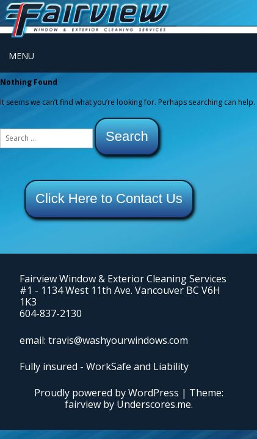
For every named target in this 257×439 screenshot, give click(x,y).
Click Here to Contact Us (109, 198)
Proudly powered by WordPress (106, 392)
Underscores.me (154, 404)
